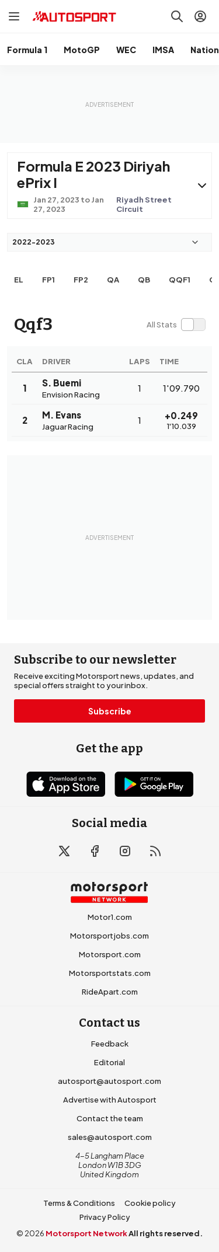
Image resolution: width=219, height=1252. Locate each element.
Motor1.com (110, 917)
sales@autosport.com (110, 1137)
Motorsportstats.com (110, 973)
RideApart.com (110, 991)
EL (18, 279)
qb (144, 279)
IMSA (163, 49)
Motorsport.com (110, 954)
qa (113, 279)
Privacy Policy (104, 1217)
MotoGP (82, 49)
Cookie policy (150, 1203)
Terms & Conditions (79, 1203)
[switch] (176, 324)
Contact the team (110, 1118)
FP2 (81, 279)
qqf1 (179, 279)
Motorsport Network (86, 1233)
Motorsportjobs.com (109, 935)
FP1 (48, 279)
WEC (126, 49)
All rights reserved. (165, 1233)
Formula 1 (27, 49)
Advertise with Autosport (110, 1099)
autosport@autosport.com (109, 1081)
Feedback (109, 1043)
